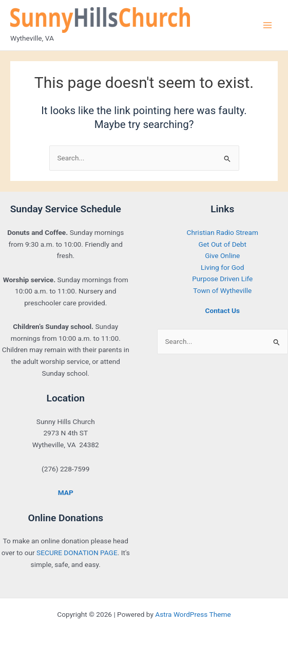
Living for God (222, 267)
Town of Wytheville (222, 290)
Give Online (222, 255)
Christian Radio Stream (222, 232)
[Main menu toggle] (267, 25)
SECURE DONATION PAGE (77, 552)
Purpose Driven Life (222, 278)
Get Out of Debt (222, 244)
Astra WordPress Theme (193, 614)
